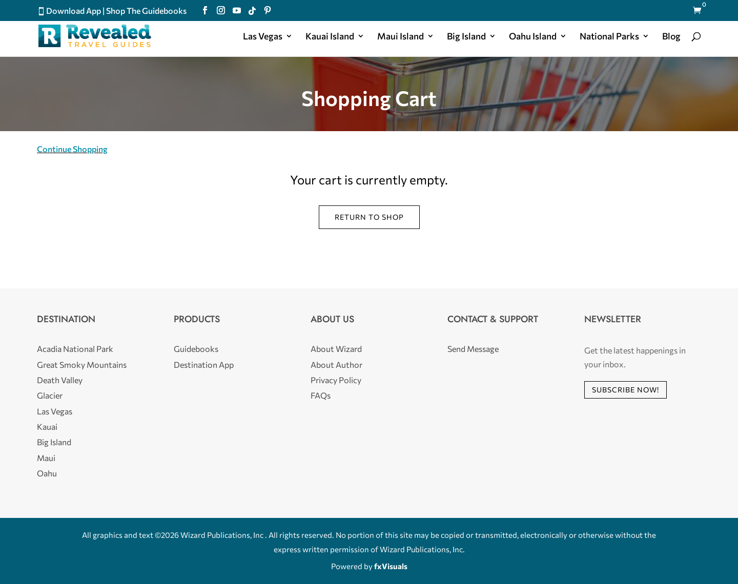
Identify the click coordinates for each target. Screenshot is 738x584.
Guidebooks (196, 348)
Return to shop (369, 217)
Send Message (473, 348)
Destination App (204, 364)
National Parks (609, 36)
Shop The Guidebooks (146, 10)
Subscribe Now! (625, 389)
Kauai (47, 426)
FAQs (321, 395)
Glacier (50, 395)
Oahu (47, 473)
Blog (671, 36)
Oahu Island (533, 36)
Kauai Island (329, 36)
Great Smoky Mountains (82, 364)
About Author (336, 364)
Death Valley (60, 380)
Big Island (466, 36)
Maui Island (400, 36)
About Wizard (336, 348)
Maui (46, 458)
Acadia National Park (75, 348)
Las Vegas (262, 36)
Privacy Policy (336, 380)
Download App (73, 10)
